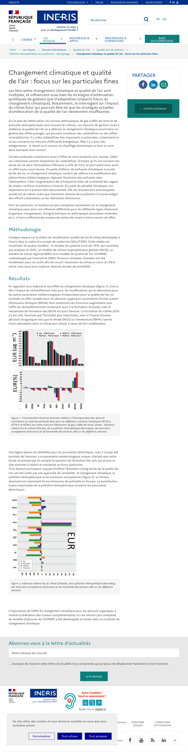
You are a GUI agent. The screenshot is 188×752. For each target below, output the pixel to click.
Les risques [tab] (49, 39)
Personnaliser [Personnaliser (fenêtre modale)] (41, 736)
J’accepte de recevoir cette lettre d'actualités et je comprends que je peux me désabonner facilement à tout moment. (90, 663)
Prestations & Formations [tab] (115, 39)
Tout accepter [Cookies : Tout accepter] (98, 736)
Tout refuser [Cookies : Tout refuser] (70, 736)
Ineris (13, 49)
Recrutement (119, 722)
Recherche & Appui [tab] (79, 39)
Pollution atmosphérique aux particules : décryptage (40, 53)
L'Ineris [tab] (26, 39)
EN (165, 19)
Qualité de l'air (81, 49)
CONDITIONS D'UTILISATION (162, 724)
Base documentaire (162, 39)
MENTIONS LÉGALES (138, 724)
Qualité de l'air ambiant (110, 49)
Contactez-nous (153, 108)
